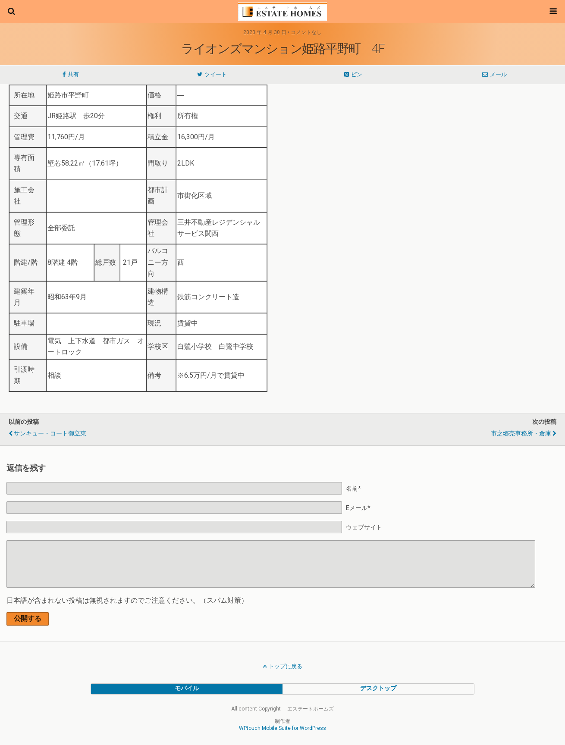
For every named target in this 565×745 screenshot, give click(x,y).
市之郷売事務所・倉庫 (521, 433)
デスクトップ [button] (378, 688)
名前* (353, 488)
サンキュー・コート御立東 (50, 433)
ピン (356, 74)
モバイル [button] (187, 688)
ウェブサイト (364, 527)
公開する (27, 618)
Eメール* (358, 508)
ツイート (215, 74)
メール (498, 74)
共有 (73, 74)
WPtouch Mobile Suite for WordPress (282, 728)
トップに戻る (285, 666)
